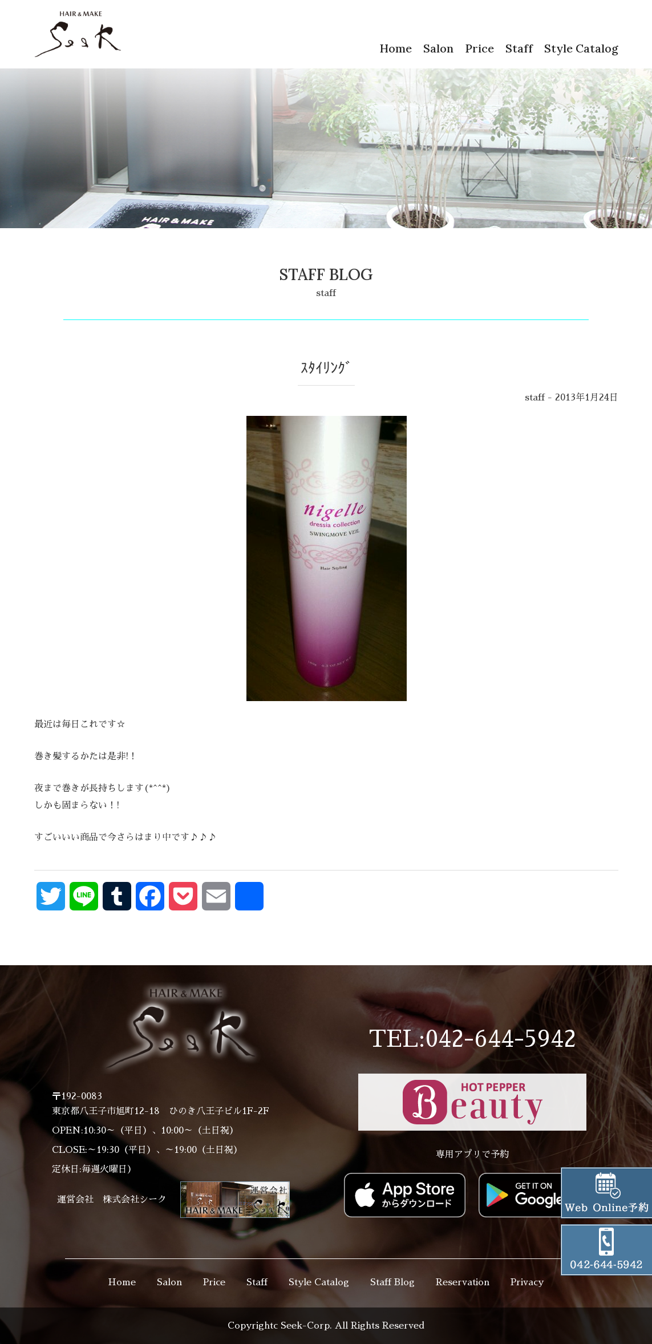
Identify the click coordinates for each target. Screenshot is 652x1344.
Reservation (462, 1282)
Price (479, 48)
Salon (438, 48)
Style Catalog (581, 48)
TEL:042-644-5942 (472, 1039)
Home (395, 48)
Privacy (527, 1282)
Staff (519, 48)
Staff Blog (392, 1282)
